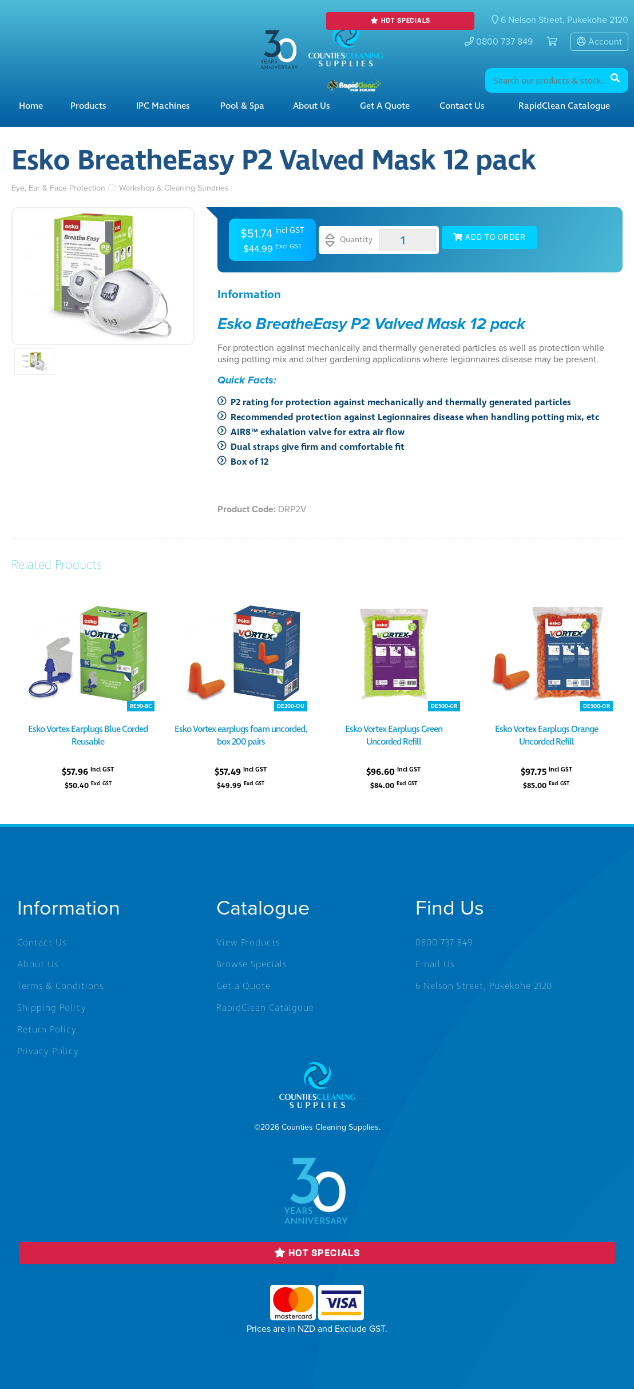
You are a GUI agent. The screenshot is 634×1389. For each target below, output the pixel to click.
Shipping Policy (51, 1008)
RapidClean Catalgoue (265, 1008)
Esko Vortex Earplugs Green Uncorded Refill (393, 735)
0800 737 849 (499, 42)
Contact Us (462, 106)
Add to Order (489, 237)
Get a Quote (385, 106)
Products (88, 106)
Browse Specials (251, 964)
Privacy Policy (48, 1051)
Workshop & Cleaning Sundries (174, 188)
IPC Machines (163, 106)
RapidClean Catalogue (564, 106)
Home (31, 106)
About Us (311, 106)
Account (599, 42)
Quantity (349, 240)
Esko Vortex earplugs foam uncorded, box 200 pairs (241, 735)
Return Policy (47, 1029)
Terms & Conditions (60, 986)
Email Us (434, 964)
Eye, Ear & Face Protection (58, 188)
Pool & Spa (242, 106)
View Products (248, 942)
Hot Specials (400, 21)
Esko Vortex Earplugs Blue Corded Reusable (88, 735)
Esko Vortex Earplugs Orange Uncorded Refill (546, 735)
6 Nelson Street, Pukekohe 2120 (483, 986)
